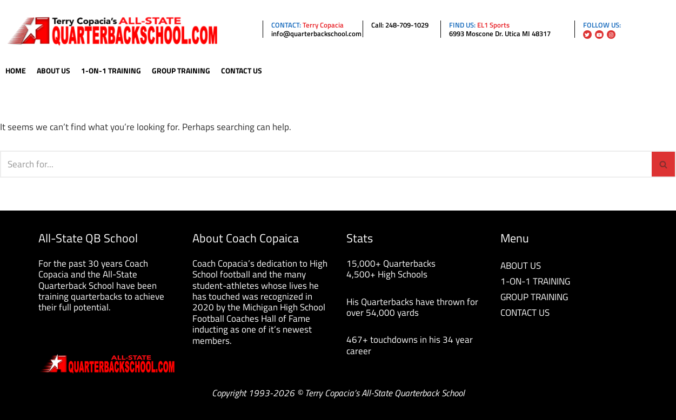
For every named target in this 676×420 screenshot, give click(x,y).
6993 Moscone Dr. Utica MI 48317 (500, 33)
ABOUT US (520, 266)
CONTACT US (525, 313)
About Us (53, 71)
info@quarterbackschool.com (316, 33)
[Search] (326, 164)
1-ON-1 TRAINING (535, 281)
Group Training (181, 71)
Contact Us (241, 71)
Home (15, 71)
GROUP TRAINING (534, 297)
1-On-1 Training (111, 71)
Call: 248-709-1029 (400, 24)
